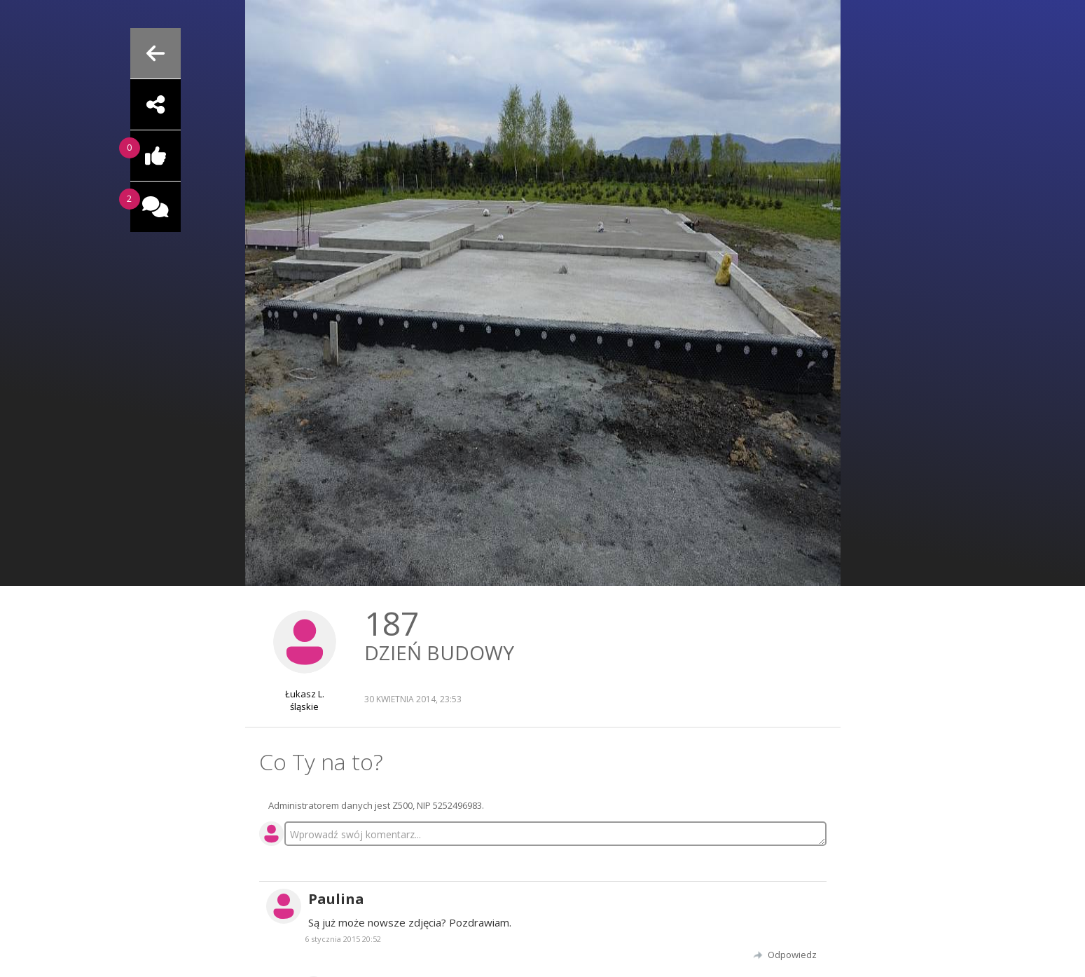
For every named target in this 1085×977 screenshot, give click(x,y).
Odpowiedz (792, 954)
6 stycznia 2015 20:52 (343, 939)
